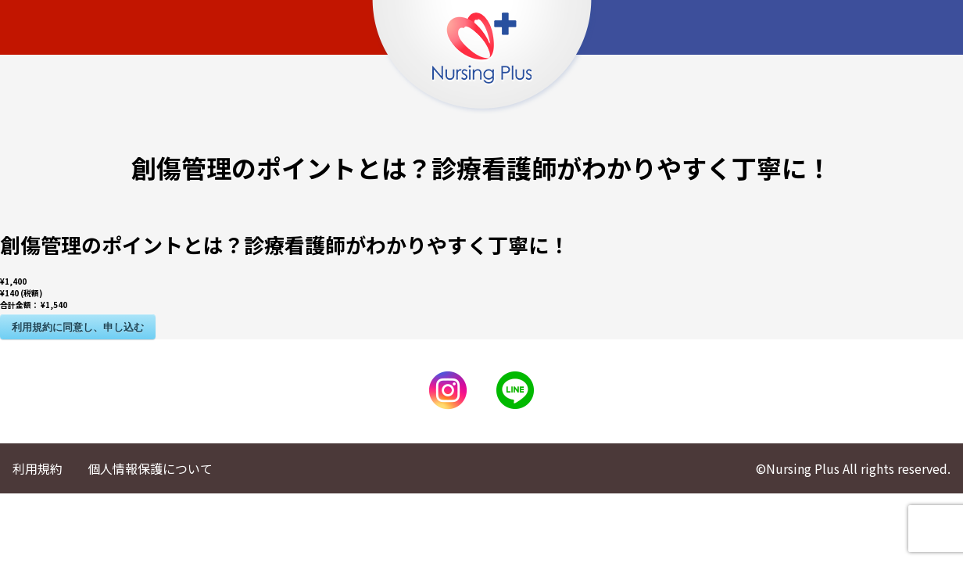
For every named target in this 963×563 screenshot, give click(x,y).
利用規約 (38, 468)
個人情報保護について (150, 468)
